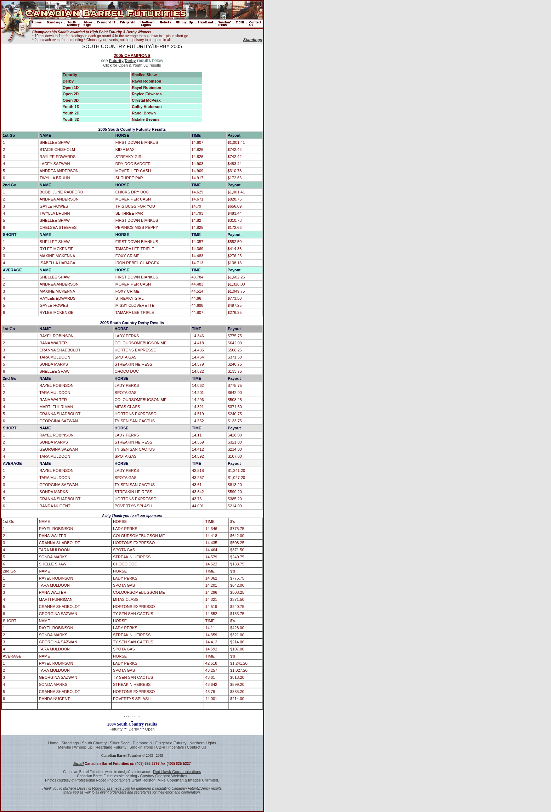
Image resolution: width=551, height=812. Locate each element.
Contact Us (196, 747)
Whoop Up (83, 747)
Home (53, 743)
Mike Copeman (171, 780)
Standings (70, 743)
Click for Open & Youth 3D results (132, 65)
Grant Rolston (143, 780)
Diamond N (142, 743)
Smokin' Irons (141, 747)
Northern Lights (202, 743)
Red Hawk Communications (177, 771)
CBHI (160, 747)
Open (150, 729)
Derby (130, 60)
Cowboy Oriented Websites (163, 776)
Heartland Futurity (111, 747)
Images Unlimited (203, 780)
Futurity (116, 60)
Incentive (176, 747)
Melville (64, 747)
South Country (95, 743)
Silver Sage (120, 743)
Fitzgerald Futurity (170, 743)
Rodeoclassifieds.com (111, 788)
